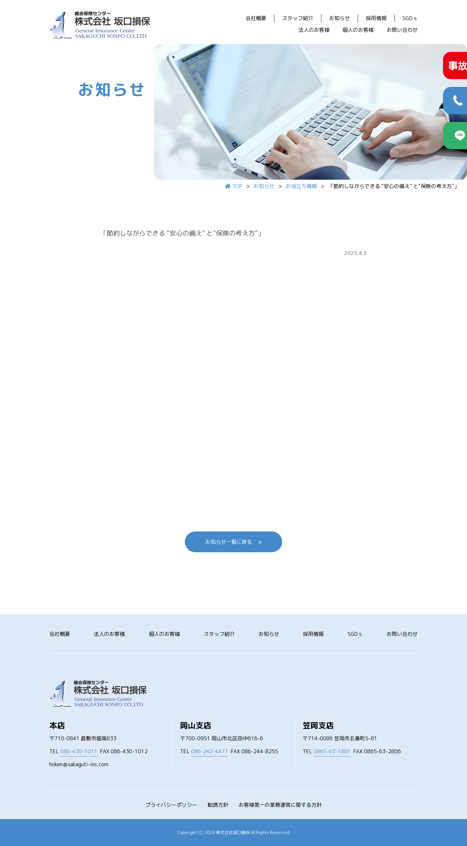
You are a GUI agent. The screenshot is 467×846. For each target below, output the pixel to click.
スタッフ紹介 (297, 18)
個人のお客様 (358, 29)
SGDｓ (410, 18)
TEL (73, 751)
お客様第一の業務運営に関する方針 (280, 804)
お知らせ (339, 18)
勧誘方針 (218, 804)
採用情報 (376, 18)
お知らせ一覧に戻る (233, 542)
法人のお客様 (313, 29)
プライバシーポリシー (171, 804)
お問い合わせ (402, 29)
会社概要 (255, 18)
